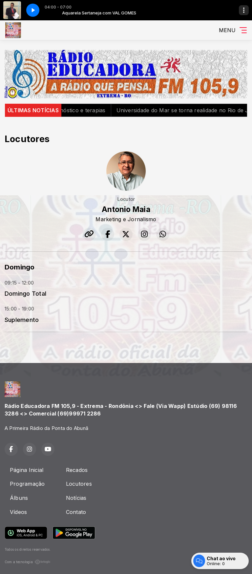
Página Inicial (26, 470)
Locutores (79, 483)
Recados (77, 470)
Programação (27, 483)
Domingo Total (25, 293)
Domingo (20, 267)
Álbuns (19, 498)
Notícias (76, 498)
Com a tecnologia (28, 562)
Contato (76, 512)
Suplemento (22, 319)
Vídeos (18, 512)
